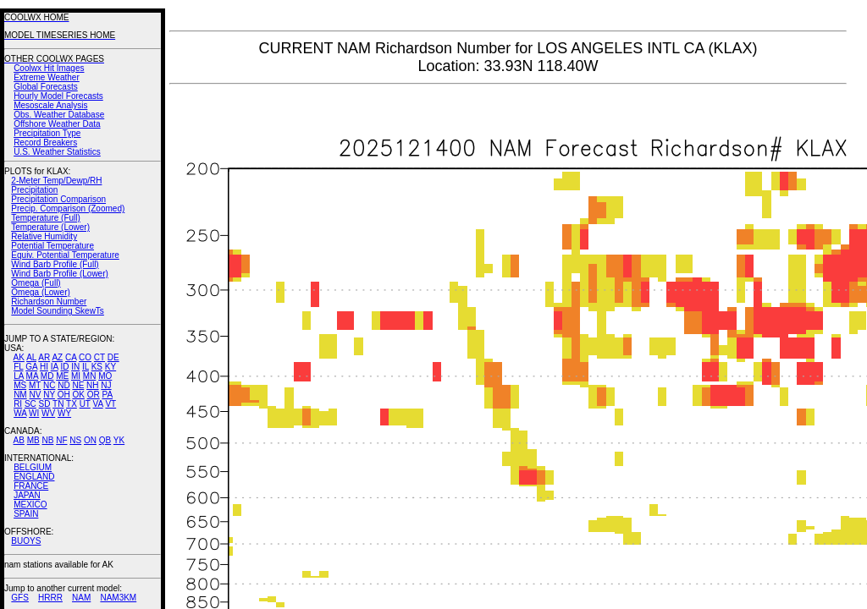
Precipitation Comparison (58, 199)
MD (47, 376)
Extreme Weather (47, 77)
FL (18, 366)
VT (110, 404)
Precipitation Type (47, 133)
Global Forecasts (46, 86)
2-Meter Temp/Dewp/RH (56, 180)
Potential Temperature (52, 245)
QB (105, 440)
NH (92, 385)
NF (61, 440)
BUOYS (26, 541)
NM (20, 394)
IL (85, 366)
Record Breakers (45, 142)
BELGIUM (33, 467)
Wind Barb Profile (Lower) (59, 273)
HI (44, 366)
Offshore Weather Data (57, 124)
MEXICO (30, 504)
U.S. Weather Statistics (57, 151)
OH (64, 394)
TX (71, 404)
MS (20, 385)
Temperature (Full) (45, 217)
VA (98, 404)
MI (75, 376)
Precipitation (34, 190)
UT (85, 404)
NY (49, 394)
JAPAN (27, 495)
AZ (57, 357)
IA (54, 366)
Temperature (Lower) (50, 227)
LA (19, 376)
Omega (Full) (35, 283)
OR (93, 394)
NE (78, 385)
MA (32, 376)
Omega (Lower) (40, 292)
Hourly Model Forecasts (58, 96)
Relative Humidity (44, 236)
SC (30, 404)
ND (63, 385)
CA (70, 357)
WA (20, 413)
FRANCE (31, 486)
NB (47, 440)
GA (31, 366)
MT (35, 385)
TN (58, 404)
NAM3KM (118, 597)
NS (75, 440)
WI (34, 413)
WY (64, 413)
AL (31, 357)
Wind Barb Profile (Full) (54, 264)
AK (19, 357)
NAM (81, 597)
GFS (20, 597)
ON (90, 440)
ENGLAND (34, 476)
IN (75, 366)
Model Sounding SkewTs (57, 310)
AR (44, 357)
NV (35, 394)
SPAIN (26, 513)
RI (18, 404)
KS (96, 366)
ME (62, 376)
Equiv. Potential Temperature (65, 255)
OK (78, 394)
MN (90, 376)
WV (48, 413)
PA (107, 394)
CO (85, 357)
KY (110, 366)
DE (113, 357)
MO (105, 376)
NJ (106, 385)
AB (19, 440)
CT (99, 357)
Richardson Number (48, 301)
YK (118, 440)
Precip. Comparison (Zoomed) (67, 208)
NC (49, 385)
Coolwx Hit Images (49, 68)
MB (33, 440)
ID (64, 366)
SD (45, 404)
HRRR (50, 597)
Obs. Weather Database (59, 114)
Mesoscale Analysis (50, 105)
